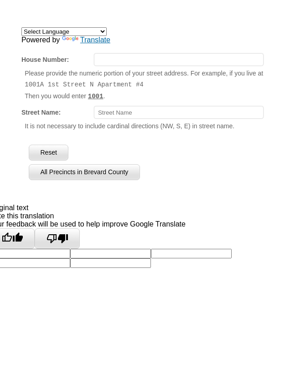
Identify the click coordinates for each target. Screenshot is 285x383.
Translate (86, 40)
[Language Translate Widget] (64, 31)
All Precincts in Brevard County (84, 171)
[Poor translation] (57, 238)
